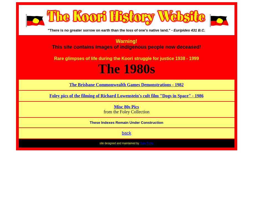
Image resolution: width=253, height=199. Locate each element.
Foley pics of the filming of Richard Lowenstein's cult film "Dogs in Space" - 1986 (126, 95)
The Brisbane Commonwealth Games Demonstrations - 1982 (126, 84)
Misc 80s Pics (126, 106)
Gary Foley (146, 143)
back (126, 133)
